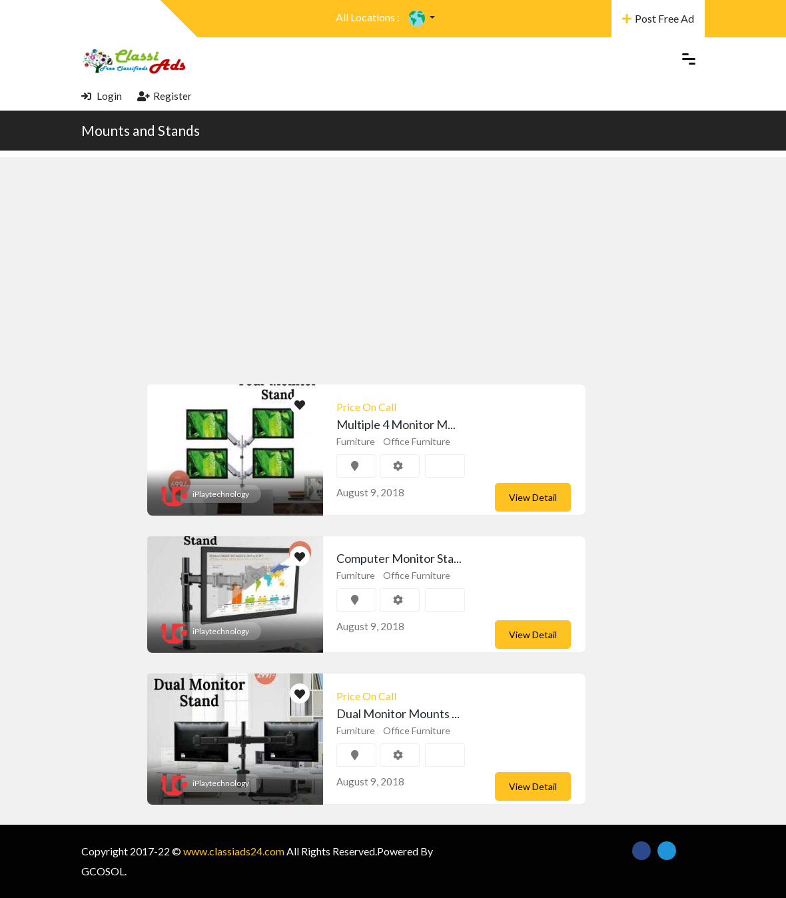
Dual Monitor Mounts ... (398, 713)
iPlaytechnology (221, 494)
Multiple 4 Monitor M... (396, 424)
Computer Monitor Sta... (399, 558)
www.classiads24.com (233, 851)
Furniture (355, 441)
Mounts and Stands (140, 130)
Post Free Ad (658, 18)
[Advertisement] (393, 250)
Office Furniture (416, 441)
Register (164, 96)
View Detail (533, 497)
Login (101, 96)
